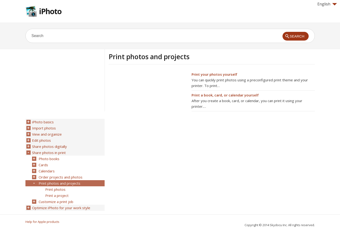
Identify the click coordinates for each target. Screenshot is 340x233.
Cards (43, 164)
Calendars (47, 171)
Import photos (44, 128)
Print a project (57, 195)
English (327, 4)
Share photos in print (49, 152)
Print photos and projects (59, 183)
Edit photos (41, 140)
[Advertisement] (148, 104)
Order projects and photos (60, 177)
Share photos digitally (49, 146)
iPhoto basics (43, 122)
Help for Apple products (42, 222)
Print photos (55, 189)
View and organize (47, 134)
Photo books (49, 158)
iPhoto (50, 11)
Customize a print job (56, 201)
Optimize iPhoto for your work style (61, 207)
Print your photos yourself (214, 74)
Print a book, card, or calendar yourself (225, 95)
